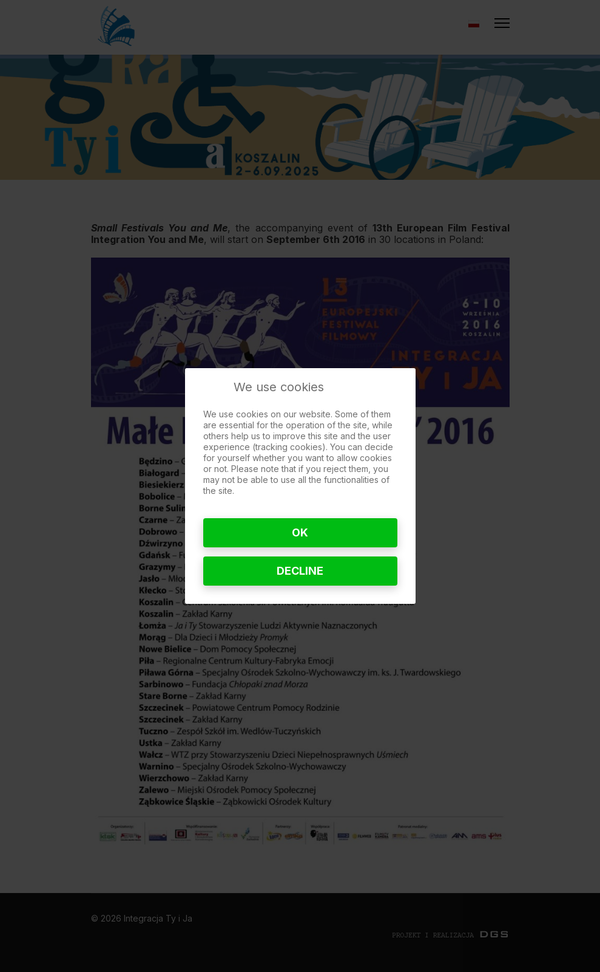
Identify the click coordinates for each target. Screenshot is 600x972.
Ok (300, 532)
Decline (300, 570)
